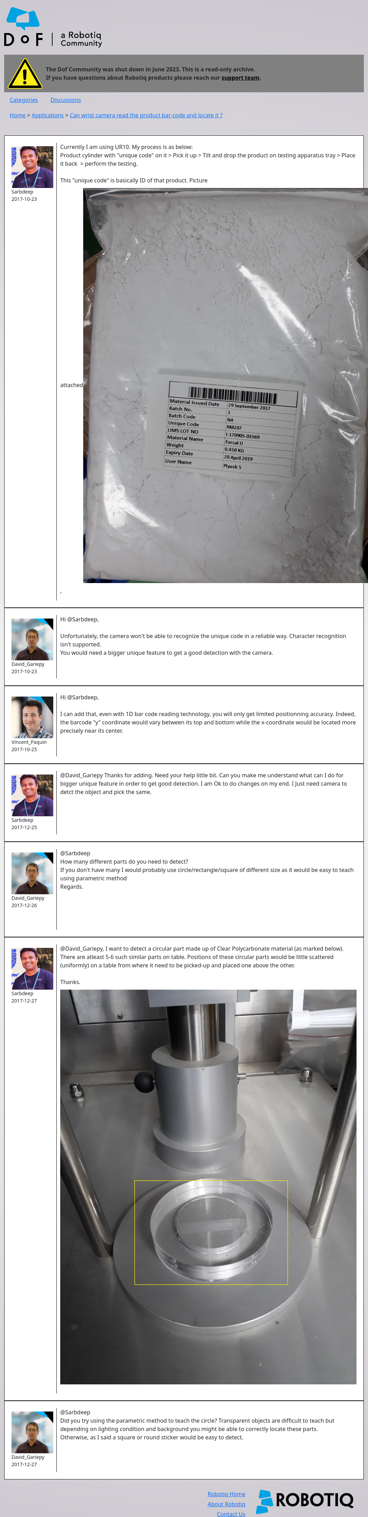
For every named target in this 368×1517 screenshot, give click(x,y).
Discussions (65, 100)
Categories (24, 100)
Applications (48, 115)
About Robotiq (226, 1504)
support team (240, 77)
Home (18, 115)
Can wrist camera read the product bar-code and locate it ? (146, 115)
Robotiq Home (226, 1494)
